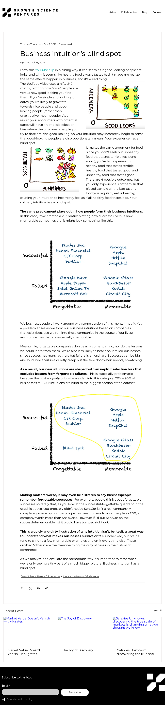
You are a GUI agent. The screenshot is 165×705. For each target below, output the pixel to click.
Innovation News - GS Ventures (81, 576)
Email (6, 686)
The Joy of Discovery (77, 650)
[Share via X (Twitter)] (30, 588)
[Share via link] (46, 588)
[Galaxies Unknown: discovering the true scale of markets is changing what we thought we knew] (137, 630)
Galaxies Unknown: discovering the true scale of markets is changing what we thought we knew (136, 652)
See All (158, 610)
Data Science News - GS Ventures (40, 576)
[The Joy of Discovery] (82, 630)
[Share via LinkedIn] (38, 588)
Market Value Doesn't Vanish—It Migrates (24, 652)
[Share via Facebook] (21, 588)
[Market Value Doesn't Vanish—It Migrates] (28, 630)
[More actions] (143, 44)
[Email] (29, 692)
